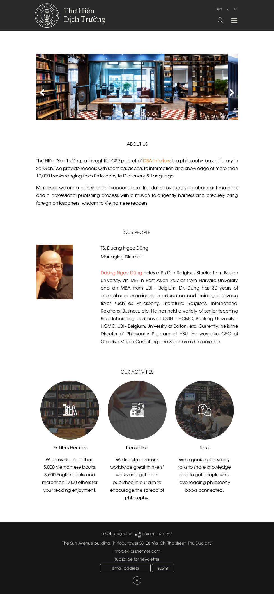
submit (163, 568)
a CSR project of (116, 533)
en (219, 8)
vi (235, 8)
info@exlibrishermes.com (137, 551)
